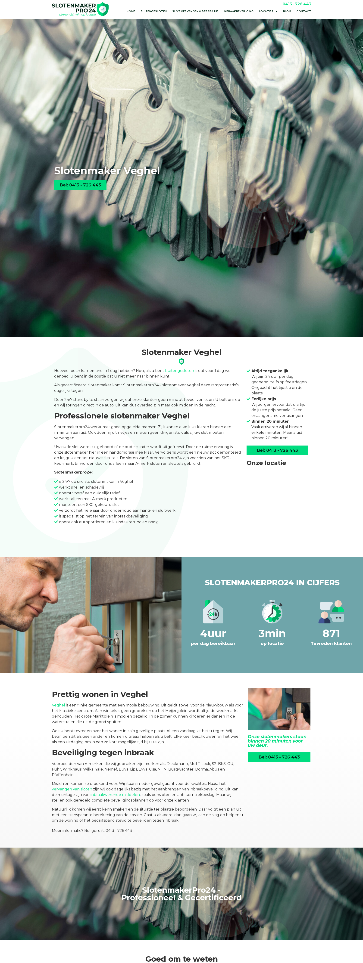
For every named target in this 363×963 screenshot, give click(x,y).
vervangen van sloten (72, 789)
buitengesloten (179, 370)
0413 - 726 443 (297, 4)
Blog (287, 11)
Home (131, 11)
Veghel (58, 705)
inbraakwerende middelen (115, 795)
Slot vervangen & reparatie (195, 11)
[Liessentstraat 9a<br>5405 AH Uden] (277, 505)
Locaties (268, 11)
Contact (304, 11)
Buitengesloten (154, 11)
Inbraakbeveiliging (238, 11)
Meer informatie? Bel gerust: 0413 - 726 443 (92, 830)
